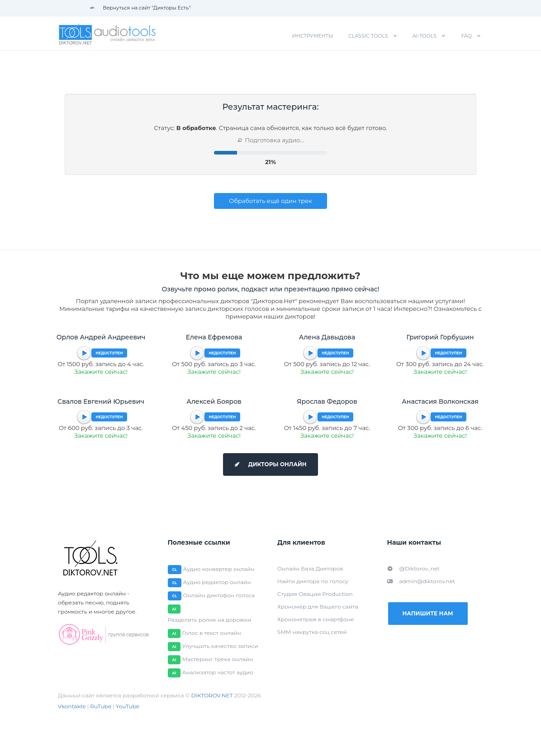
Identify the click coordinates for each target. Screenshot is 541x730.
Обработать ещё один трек (270, 200)
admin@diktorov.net (421, 581)
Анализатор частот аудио (217, 672)
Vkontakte (72, 706)
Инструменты (312, 36)
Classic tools (368, 36)
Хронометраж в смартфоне (315, 619)
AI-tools (425, 36)
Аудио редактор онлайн (217, 582)
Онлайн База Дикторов (310, 568)
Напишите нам (427, 613)
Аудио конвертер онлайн (219, 569)
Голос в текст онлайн (211, 632)
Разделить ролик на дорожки (210, 619)
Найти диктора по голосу (312, 581)
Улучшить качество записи (220, 646)
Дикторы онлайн (270, 464)
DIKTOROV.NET (212, 695)
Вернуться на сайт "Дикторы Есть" (140, 8)
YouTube (127, 706)
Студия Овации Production (315, 593)
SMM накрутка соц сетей (311, 631)
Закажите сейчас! (101, 371)
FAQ (466, 36)
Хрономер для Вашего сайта (317, 606)
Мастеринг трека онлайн (217, 659)
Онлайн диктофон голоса (219, 595)
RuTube (100, 706)
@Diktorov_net (413, 568)
